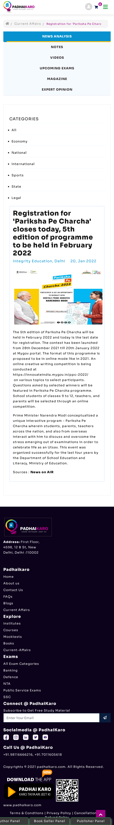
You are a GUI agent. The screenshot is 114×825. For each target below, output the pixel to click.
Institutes (12, 623)
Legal (16, 198)
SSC (7, 697)
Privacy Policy (59, 813)
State (16, 187)
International (23, 164)
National (19, 153)
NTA (7, 684)
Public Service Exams (22, 690)
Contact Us (13, 590)
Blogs (8, 603)
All (14, 130)
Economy (20, 141)
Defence (10, 677)
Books (8, 643)
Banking (10, 670)
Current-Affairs (17, 650)
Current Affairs (27, 24)
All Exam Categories (21, 664)
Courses (10, 630)
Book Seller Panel (49, 821)
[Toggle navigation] (105, 7)
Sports (18, 175)
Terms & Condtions (27, 813)
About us (11, 583)
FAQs (8, 597)
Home (8, 577)
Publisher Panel (91, 821)
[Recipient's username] (52, 717)
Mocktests (12, 637)
